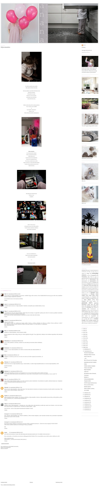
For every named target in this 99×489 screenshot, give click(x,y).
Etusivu (31, 482)
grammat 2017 (84, 279)
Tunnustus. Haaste (87, 323)
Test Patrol (84, 321)
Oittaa (97, 298)
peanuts (84, 303)
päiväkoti (89, 306)
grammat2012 (93, 279)
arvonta (83, 270)
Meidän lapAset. (87, 386)
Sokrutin (6, 387)
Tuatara (6, 395)
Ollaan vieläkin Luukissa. (89, 388)
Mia (5, 355)
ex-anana (88, 275)
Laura (5, 304)
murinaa (94, 296)
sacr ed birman (94, 310)
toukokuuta (86, 402)
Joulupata (91, 286)
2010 (84, 345)
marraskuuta (87, 351)
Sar (82, 313)
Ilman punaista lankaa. (89, 384)
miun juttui (92, 295)
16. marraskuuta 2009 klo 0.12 (16, 347)
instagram (84, 286)
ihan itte (86, 285)
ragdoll (94, 306)
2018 (84, 330)
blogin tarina (94, 271)
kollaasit (83, 292)
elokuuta (86, 396)
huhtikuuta (86, 404)
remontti (95, 307)
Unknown (6, 362)
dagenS (83, 273)
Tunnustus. (96, 321)
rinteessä (84, 310)
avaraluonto (84, 271)
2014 (84, 338)
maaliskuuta (87, 405)
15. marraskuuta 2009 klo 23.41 (15, 320)
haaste (90, 282)
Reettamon (6, 347)
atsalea (88, 270)
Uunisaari (94, 323)
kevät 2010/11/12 (91, 289)
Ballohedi (6, 371)
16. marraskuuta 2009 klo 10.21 (15, 371)
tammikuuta (87, 409)
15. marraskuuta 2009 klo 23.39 (13, 311)
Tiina (5, 379)
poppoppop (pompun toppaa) (90, 362)
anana (5, 432)
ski (84, 314)
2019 (84, 328)
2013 (84, 340)
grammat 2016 (93, 278)
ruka (88, 310)
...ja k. (85, 358)
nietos (87, 298)
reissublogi (88, 307)
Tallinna (91, 317)
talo (86, 318)
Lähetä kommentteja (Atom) (9, 484)
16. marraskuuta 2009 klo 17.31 (13, 379)
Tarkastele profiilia (86, 52)
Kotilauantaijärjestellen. (89, 379)
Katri (5, 294)
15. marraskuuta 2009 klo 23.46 (13, 330)
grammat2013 (84, 281)
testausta (90, 321)
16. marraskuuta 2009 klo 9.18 (15, 362)
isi (87, 286)
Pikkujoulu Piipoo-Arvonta (89, 354)
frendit (91, 276)
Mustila (83, 298)
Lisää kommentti (5, 443)
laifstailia (93, 292)
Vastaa (5, 300)
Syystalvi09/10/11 (85, 317)
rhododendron (93, 308)
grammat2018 (84, 282)
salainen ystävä (94, 311)
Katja (5, 311)
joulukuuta (86, 349)
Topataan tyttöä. (87, 381)
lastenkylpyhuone (85, 294)
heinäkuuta (86, 398)
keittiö (95, 286)
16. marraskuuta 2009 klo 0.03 (16, 340)
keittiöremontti (84, 288)
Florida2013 (93, 275)
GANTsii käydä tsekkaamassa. (90, 382)
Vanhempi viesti (59, 482)
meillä (83, 295)
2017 (84, 332)
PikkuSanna (7, 340)
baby (89, 271)
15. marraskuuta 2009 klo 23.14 (14, 304)
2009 (84, 347)
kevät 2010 (95, 288)
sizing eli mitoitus (94, 313)
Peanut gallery (92, 301)
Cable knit (86, 371)
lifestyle (92, 294)
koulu (87, 292)
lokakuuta (86, 392)
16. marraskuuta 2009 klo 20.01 (13, 403)
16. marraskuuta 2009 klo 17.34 (15, 387)
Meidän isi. (86, 377)
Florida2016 (84, 276)
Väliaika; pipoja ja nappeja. (89, 365)
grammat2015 (93, 281)
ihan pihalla (93, 285)
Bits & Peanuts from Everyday (90, 360)
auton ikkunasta (94, 270)
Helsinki (89, 283)
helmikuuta (86, 407)
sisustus (86, 313)
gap (95, 276)
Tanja (5, 403)
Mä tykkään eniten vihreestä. (90, 373)
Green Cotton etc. (88, 356)
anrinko (6, 320)
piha (92, 304)
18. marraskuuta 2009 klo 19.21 (16, 432)
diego (88, 273)
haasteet (94, 282)
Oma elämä (87, 299)
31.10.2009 (86, 390)
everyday (95, 273)
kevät (90, 288)
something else (95, 314)
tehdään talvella (92, 320)
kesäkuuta (86, 400)
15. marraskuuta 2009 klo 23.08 (13, 294)
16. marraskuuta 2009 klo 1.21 (12, 355)
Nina (5, 330)
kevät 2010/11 (84, 289)
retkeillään (84, 308)
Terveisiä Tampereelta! (89, 352)
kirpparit (95, 291)
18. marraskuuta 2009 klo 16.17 (16, 422)
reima (83, 307)
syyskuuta (86, 394)
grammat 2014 (85, 278)
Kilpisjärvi (90, 291)
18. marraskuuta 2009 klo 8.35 (15, 413)
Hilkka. (85, 364)
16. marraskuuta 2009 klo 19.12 (14, 395)
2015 (84, 336)
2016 (84, 334)
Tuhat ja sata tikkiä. (88, 367)
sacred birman (85, 311)
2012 (84, 341)
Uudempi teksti (4, 482)
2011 (84, 343)
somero (88, 314)
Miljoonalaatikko (5, 47)
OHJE (92, 298)
